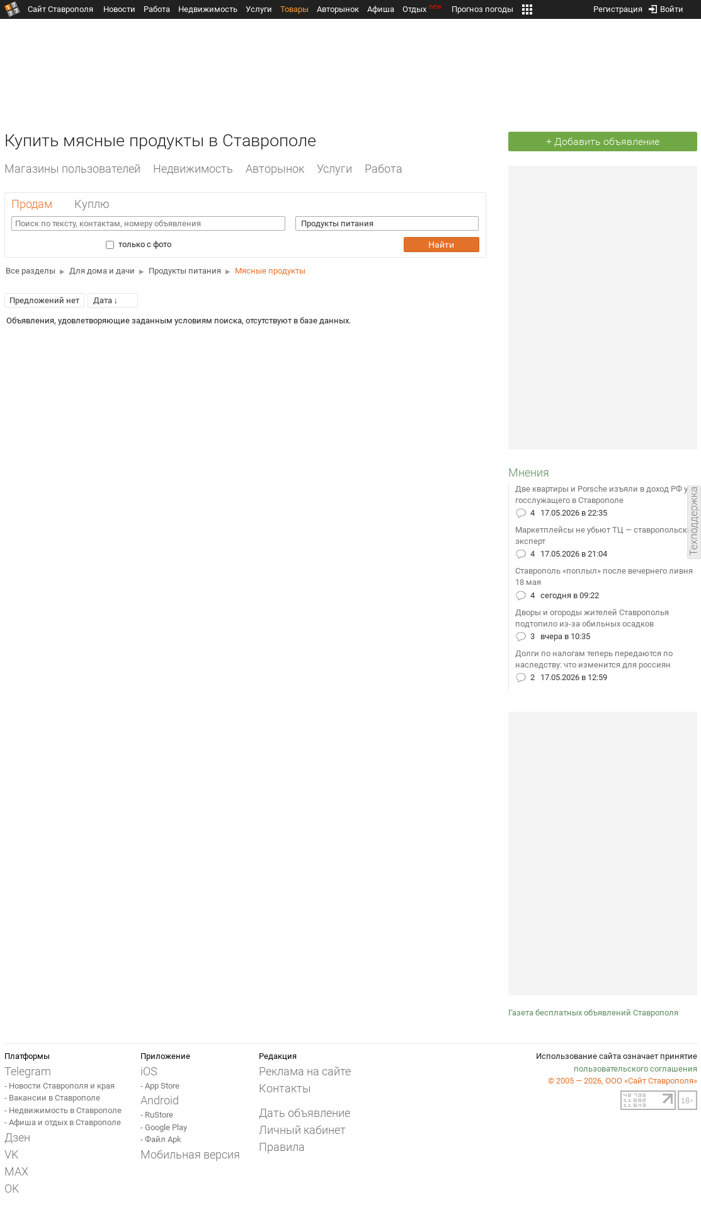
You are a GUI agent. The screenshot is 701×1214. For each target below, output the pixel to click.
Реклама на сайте (305, 1071)
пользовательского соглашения (635, 1068)
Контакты (285, 1088)
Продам (31, 204)
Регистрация (617, 6)
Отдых (422, 9)
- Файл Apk (160, 1139)
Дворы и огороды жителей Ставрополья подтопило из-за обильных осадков (592, 618)
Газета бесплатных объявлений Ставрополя (593, 1012)
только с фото (141, 244)
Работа (157, 9)
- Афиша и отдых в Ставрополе (62, 1122)
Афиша (380, 9)
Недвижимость (207, 9)
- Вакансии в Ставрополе (52, 1097)
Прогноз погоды (482, 9)
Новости (119, 9)
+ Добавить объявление (602, 141)
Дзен (17, 1137)
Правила (282, 1146)
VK (11, 1154)
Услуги (259, 9)
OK (11, 1188)
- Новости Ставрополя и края (59, 1085)
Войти (666, 6)
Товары (294, 9)
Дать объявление (304, 1112)
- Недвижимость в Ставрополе (63, 1110)
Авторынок (338, 9)
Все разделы (30, 270)
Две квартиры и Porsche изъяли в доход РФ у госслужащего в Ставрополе (601, 494)
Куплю (92, 204)
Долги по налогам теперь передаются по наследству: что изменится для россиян (594, 659)
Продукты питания (185, 270)
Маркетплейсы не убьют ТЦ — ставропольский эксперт (606, 535)
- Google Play (163, 1127)
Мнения (528, 472)
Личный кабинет (302, 1129)
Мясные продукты (270, 270)
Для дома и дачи (102, 270)
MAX (16, 1171)
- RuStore (156, 1114)
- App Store (160, 1085)
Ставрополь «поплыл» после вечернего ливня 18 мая (604, 576)
